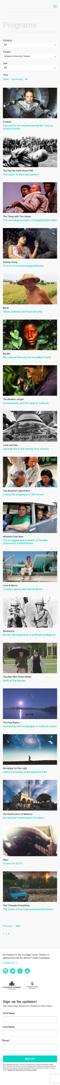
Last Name (9, 1027)
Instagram (5, 971)
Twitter (12, 971)
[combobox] (30, 44)
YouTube (27, 971)
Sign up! (30, 1059)
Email (6, 1040)
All (26, 79)
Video (6, 79)
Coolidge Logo (14, 985)
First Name (9, 1013)
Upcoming (16, 79)
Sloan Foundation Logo (34, 985)
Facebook (20, 971)
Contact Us (9, 963)
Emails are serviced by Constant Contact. (22, 1070)
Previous (7, 926)
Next (18, 926)
